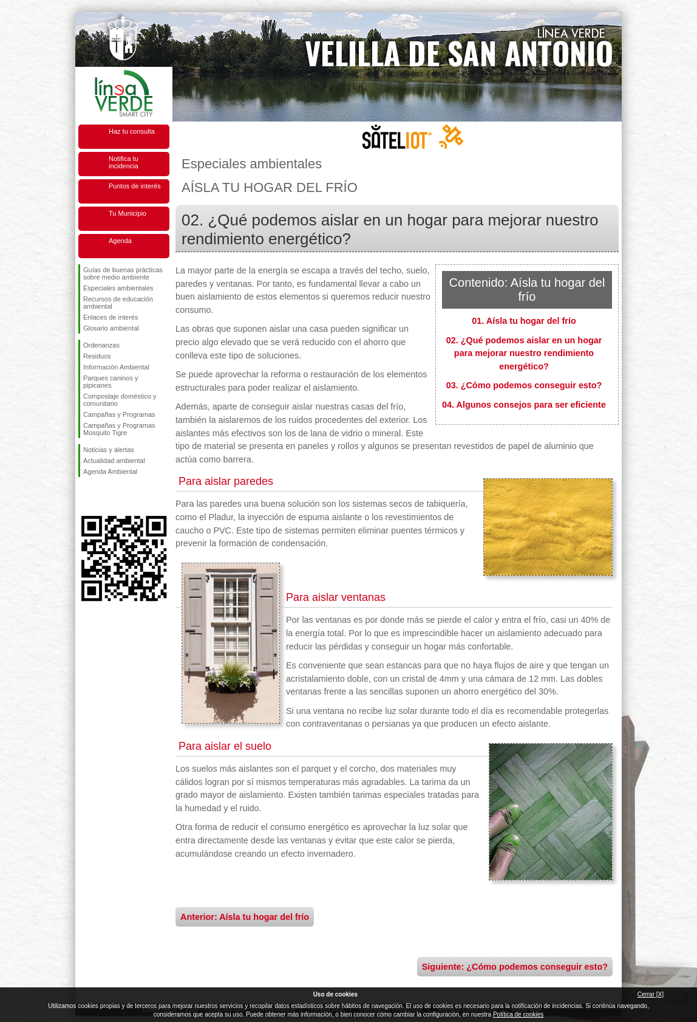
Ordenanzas (101, 345)
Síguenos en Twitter (105, 496)
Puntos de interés (135, 186)
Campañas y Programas (119, 414)
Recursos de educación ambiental (118, 302)
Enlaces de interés (110, 317)
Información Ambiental (116, 367)
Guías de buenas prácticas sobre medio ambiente (123, 273)
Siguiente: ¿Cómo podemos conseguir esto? (515, 967)
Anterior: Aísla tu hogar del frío (244, 917)
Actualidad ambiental (114, 460)
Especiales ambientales (118, 288)
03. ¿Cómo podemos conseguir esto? (524, 385)
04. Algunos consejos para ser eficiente (524, 405)
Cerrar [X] (651, 994)
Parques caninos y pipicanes (110, 381)
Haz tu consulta (132, 131)
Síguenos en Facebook (85, 496)
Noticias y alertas (108, 449)
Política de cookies (518, 1014)
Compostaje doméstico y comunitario (119, 400)
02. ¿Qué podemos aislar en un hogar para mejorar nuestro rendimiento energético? (524, 353)
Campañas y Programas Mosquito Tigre (119, 429)
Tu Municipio (127, 213)
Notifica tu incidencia (123, 162)
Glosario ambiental (111, 328)
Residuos (97, 356)
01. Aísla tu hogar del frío (524, 321)
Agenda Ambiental (110, 471)
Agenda (120, 240)
